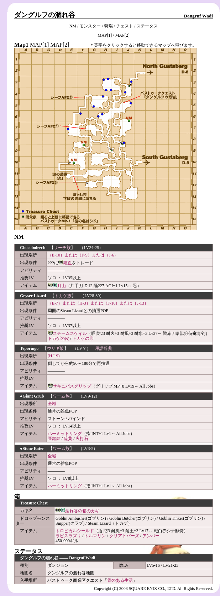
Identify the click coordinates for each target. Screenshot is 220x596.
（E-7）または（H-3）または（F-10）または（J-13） (98, 303)
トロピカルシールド (75, 530)
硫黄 (68, 438)
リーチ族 (62, 247)
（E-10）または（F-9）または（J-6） (83, 255)
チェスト (124, 26)
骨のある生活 (120, 580)
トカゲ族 (63, 295)
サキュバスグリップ (72, 386)
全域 (52, 403)
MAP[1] (105, 35)
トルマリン (95, 535)
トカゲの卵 (83, 338)
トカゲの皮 (58, 338)
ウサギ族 (55, 348)
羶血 (67, 262)
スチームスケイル (70, 333)
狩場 (108, 26)
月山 (61, 285)
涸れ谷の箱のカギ (82, 510)
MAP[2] (122, 35)
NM (72, 26)
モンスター (90, 26)
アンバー (150, 535)
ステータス (147, 26)
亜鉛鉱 (54, 438)
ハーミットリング (65, 433)
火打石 (81, 438)
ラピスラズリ (68, 535)
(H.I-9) (54, 355)
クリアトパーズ (124, 535)
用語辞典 (103, 348)
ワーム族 (61, 396)
